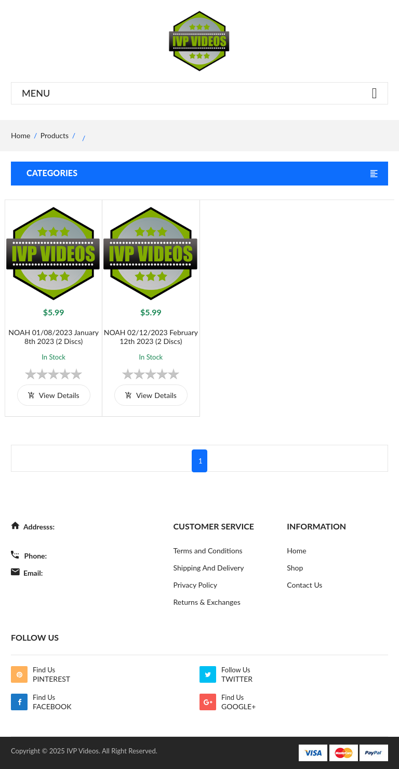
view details (53, 395)
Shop (295, 567)
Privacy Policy (195, 584)
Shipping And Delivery (209, 567)
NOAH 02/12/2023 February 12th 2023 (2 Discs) (151, 337)
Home (296, 550)
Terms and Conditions (208, 550)
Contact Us (304, 584)
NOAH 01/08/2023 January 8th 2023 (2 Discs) (53, 337)
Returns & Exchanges (207, 602)
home (20, 135)
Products (55, 135)
